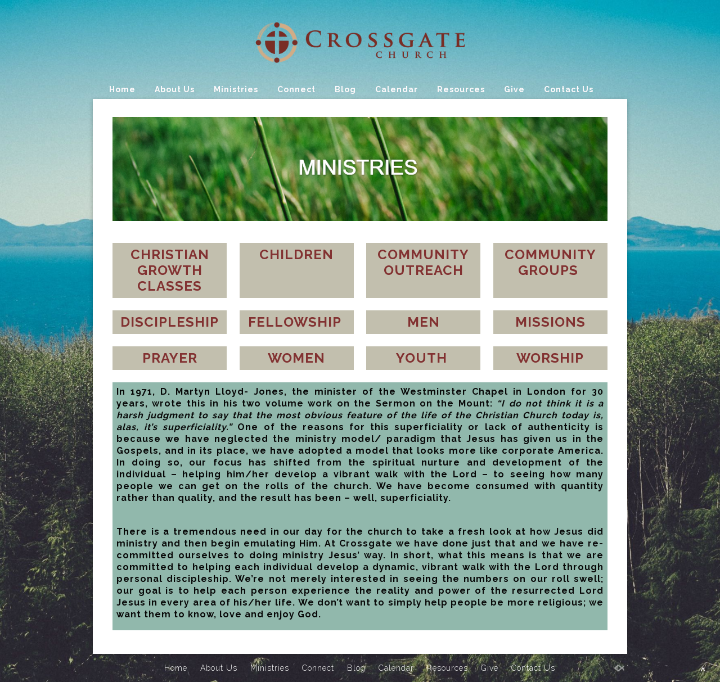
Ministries (236, 89)
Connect (296, 89)
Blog (345, 89)
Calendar (396, 89)
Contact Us (568, 89)
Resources (461, 89)
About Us (175, 89)
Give (514, 89)
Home (122, 89)
